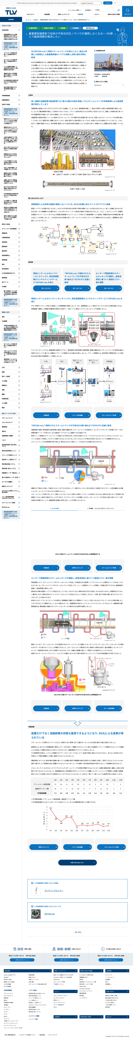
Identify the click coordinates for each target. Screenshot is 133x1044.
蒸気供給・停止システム (35, 1012)
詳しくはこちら (46, 288)
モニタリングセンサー (53, 890)
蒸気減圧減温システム (34, 1009)
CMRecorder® (83, 986)
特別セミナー (57, 1000)
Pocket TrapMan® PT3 (9, 975)
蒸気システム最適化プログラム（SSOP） (64, 975)
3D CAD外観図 (7, 986)
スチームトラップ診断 (59, 982)
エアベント (6, 1018)
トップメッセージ (109, 977)
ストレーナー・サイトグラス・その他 (13, 1028)
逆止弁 (5, 1016)
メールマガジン (83, 998)
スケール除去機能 (77, 415)
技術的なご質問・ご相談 (111, 995)
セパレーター (7, 1007)
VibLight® (6, 977)
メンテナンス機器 (33, 1019)
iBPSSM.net (97, 85)
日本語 (97, 10)
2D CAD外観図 (7, 984)
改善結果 (46, 415)
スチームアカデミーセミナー (61, 995)
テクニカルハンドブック (85, 991)
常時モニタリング (77, 568)
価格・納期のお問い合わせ (111, 998)
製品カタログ (32, 977)
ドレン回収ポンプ (33, 1000)
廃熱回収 (6, 998)
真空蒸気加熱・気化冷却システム (37, 993)
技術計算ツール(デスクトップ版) (87, 982)
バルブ (5, 1014)
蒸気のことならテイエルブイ (11, 11)
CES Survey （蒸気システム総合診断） (63, 977)
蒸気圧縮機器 (32, 1007)
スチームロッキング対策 (109, 415)
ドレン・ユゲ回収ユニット (35, 998)
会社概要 (107, 979)
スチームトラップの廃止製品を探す (38, 984)
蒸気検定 (81, 995)
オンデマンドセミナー (59, 998)
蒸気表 (81, 979)
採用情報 (107, 984)
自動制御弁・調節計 (8, 1002)
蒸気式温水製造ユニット (35, 996)
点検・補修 (31, 982)
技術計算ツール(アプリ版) (86, 984)
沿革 (106, 982)
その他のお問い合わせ (111, 1000)
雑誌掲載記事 (82, 993)
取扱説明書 (31, 975)
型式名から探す (8, 979)
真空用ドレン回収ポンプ (35, 1002)
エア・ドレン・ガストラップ (10, 1023)
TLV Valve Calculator (84, 989)
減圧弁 (5, 1000)
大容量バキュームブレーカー (11, 1021)
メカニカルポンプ (8, 996)
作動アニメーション (34, 979)
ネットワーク (108, 975)
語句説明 (107, 1007)
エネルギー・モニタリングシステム (37, 1005)
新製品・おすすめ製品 (9, 982)
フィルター (6, 1009)
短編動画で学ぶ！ (83, 977)
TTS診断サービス (58, 984)
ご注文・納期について (110, 1005)
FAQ (55, 1007)
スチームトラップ (8, 993)
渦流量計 (6, 1005)
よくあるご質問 (109, 1002)
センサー (6, 1012)
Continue (107, 3)
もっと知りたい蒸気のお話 (86, 975)
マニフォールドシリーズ (10, 1025)
